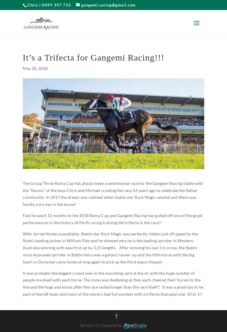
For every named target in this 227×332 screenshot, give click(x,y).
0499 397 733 (56, 5)
